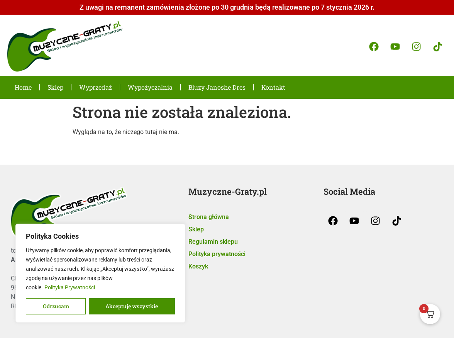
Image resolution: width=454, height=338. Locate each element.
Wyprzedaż (95, 87)
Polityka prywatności (217, 254)
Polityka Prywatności (69, 287)
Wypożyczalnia (150, 87)
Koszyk (198, 266)
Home (23, 87)
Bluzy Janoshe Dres (217, 87)
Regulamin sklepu (213, 241)
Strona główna (208, 217)
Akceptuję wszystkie (132, 306)
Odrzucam (56, 306)
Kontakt (273, 87)
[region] (100, 273)
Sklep (55, 87)
